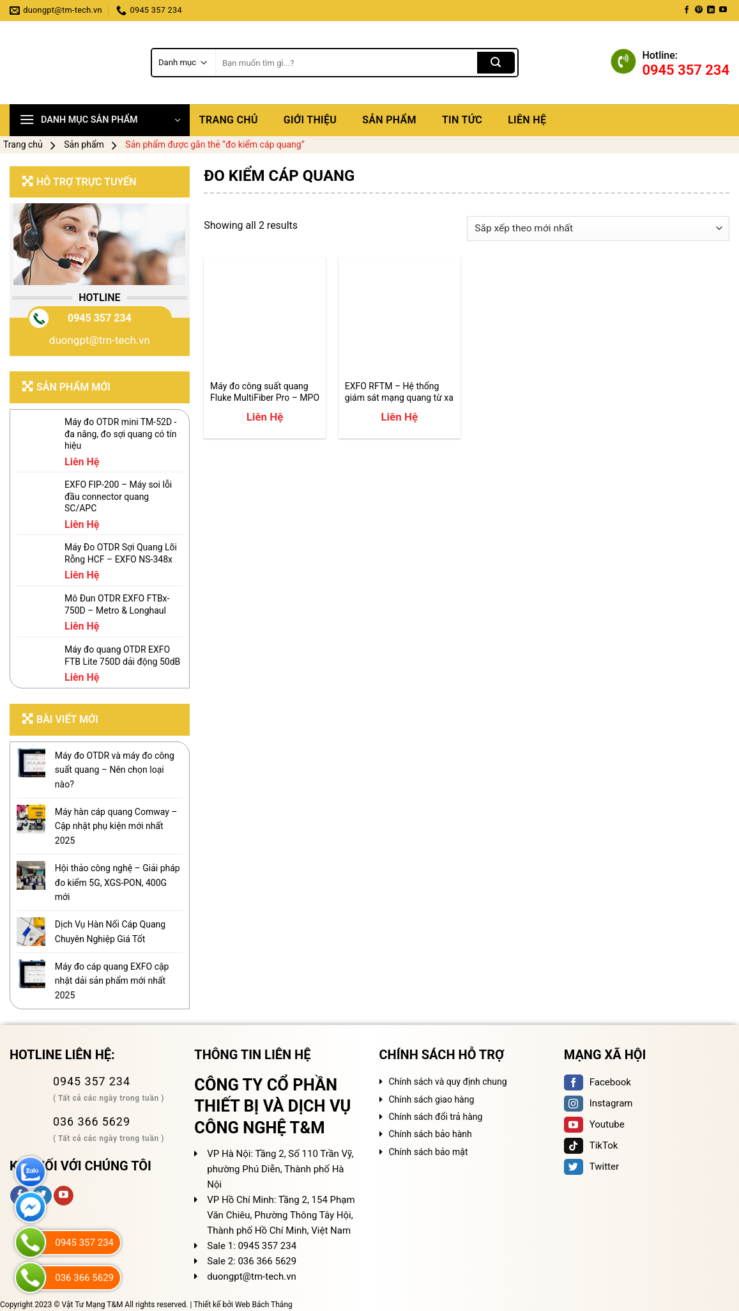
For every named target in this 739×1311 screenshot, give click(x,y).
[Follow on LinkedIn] (711, 10)
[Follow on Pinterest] (699, 10)
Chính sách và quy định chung (448, 1081)
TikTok (591, 1145)
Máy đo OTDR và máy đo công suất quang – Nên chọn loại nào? (114, 769)
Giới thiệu (310, 120)
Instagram (598, 1103)
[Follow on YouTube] (723, 10)
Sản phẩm (389, 120)
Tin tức (462, 120)
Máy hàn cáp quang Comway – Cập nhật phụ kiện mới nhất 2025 (116, 826)
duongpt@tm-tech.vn (99, 340)
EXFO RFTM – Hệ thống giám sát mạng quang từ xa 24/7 (399, 392)
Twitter (591, 1166)
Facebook (597, 1082)
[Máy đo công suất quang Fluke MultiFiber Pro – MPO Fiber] (264, 318)
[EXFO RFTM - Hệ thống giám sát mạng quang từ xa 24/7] (399, 318)
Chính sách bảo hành (430, 1134)
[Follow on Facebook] (686, 10)
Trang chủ (228, 120)
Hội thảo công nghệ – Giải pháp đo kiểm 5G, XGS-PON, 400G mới (117, 882)
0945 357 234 (100, 318)
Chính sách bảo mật (428, 1152)
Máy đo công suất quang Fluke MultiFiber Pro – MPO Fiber (264, 392)
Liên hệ (527, 120)
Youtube (594, 1124)
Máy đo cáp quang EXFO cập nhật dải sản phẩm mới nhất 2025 (112, 980)
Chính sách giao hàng (432, 1099)
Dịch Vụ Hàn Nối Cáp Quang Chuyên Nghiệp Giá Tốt (110, 931)
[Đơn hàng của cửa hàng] (598, 228)
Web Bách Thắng (264, 1304)
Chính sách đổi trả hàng (436, 1117)
